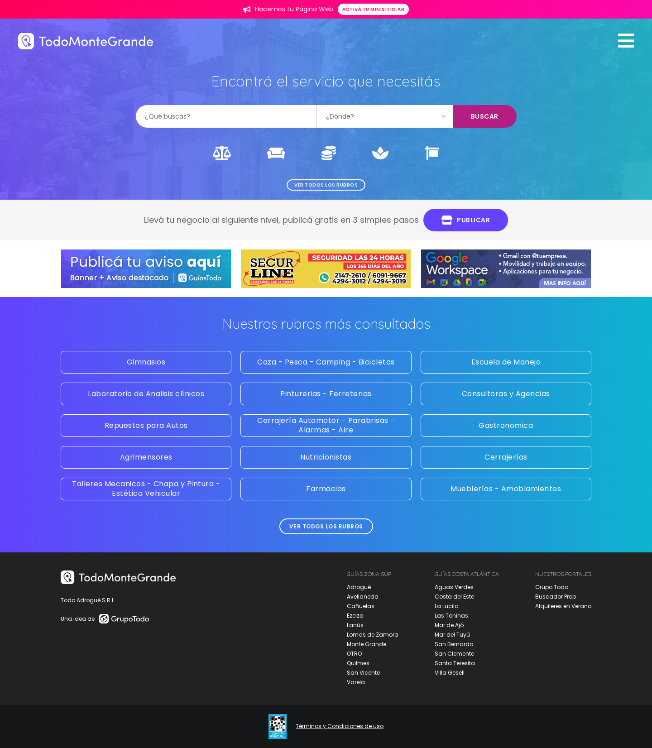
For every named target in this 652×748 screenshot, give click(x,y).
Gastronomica (506, 425)
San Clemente (454, 653)
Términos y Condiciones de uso (340, 726)
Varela (356, 682)
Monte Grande (366, 644)
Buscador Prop (555, 596)
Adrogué (359, 587)
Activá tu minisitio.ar (373, 9)
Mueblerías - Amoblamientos (506, 489)
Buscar (485, 116)
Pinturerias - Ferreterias (326, 393)
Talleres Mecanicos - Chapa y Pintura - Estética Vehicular (146, 489)
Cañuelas (360, 606)
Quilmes (358, 663)
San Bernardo (454, 644)
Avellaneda (363, 596)
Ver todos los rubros (326, 185)
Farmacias (326, 489)
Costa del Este (454, 596)
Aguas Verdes (454, 587)
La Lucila (447, 606)
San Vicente (363, 672)
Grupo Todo (551, 587)
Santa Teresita (455, 663)
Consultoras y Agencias (506, 393)
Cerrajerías (505, 457)
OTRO (354, 653)
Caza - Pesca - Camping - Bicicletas (326, 362)
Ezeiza (355, 615)
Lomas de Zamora (372, 634)
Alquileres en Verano (563, 606)
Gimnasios (146, 362)
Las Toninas (451, 615)
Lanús (355, 625)
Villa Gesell (450, 672)
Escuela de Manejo (506, 362)
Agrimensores (146, 457)
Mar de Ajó (449, 625)
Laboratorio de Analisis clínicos (146, 393)
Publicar (465, 220)
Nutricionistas (325, 457)
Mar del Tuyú (452, 634)
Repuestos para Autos (146, 425)
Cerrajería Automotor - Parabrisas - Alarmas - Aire (326, 425)
